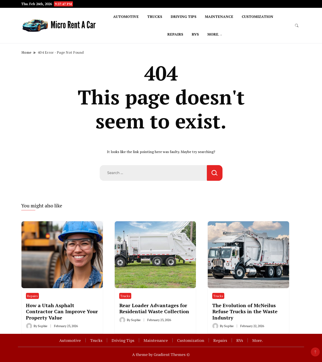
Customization (257, 16)
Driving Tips (183, 16)
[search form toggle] (297, 25)
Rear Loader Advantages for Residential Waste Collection (154, 308)
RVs (195, 34)
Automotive (126, 16)
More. (213, 34)
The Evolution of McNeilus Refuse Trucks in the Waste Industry (245, 311)
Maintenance (219, 16)
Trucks (154, 16)
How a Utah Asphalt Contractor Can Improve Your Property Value (62, 311)
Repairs (175, 34)
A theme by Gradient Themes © (161, 354)
